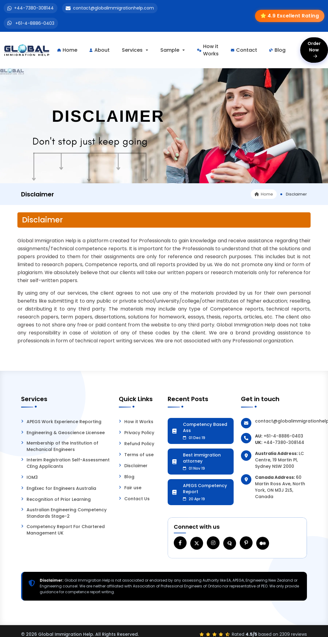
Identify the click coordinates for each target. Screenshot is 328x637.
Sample (169, 50)
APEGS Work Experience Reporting (64, 422)
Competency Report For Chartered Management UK (66, 529)
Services (132, 50)
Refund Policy (139, 444)
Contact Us (137, 499)
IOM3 (32, 477)
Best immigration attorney (206, 461)
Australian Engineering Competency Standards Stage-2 (67, 513)
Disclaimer (136, 466)
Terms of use (139, 455)
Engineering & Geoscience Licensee (66, 433)
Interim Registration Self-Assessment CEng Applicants (68, 463)
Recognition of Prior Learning (59, 499)
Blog (277, 50)
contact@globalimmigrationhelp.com (113, 8)
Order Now (314, 49)
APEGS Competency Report (206, 491)
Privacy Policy (139, 433)
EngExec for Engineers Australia (61, 488)
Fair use (132, 488)
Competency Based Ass (206, 430)
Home (67, 50)
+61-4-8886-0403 (34, 23)
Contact (244, 50)
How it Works (208, 50)
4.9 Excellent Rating (293, 15)
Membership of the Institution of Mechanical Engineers (62, 446)
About (99, 50)
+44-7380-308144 (34, 8)
